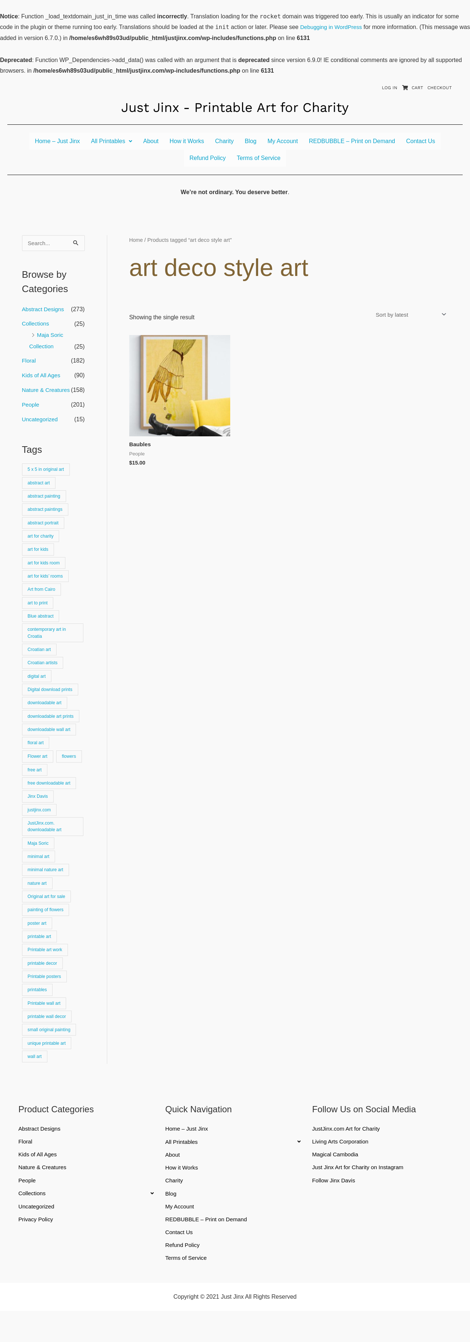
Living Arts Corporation (342, 1170)
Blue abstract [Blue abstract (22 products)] (41, 625)
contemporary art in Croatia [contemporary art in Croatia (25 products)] (48, 642)
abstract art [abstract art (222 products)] (39, 485)
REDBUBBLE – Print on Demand (352, 141)
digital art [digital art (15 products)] (37, 687)
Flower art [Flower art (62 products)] (38, 771)
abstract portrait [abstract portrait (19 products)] (44, 527)
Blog (250, 141)
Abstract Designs (44, 309)
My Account (282, 141)
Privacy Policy (36, 1249)
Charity (224, 141)
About (151, 141)
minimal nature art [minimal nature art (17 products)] (46, 889)
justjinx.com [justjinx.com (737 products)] (40, 826)
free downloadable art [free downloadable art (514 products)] (50, 799)
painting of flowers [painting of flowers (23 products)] (47, 931)
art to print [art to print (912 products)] (38, 611)
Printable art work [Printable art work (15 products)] (46, 973)
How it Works (187, 141)
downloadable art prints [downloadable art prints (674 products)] (52, 729)
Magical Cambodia (336, 1183)
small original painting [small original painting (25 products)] (50, 1056)
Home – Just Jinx (57, 141)
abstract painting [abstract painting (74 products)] (45, 499)
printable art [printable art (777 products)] (40, 959)
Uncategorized (41, 421)
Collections (36, 324)
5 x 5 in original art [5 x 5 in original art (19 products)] (47, 471)
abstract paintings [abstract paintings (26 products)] (46, 513)
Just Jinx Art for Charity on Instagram (360, 1196)
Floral (29, 362)
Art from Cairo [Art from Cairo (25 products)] (42, 597)
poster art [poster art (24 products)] (38, 945)
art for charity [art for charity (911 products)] (41, 541)
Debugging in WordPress (332, 27)
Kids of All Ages (42, 377)
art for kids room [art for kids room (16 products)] (45, 569)
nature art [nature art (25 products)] (38, 903)
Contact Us (420, 141)
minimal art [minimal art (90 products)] (39, 876)
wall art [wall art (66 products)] (35, 1084)
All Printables (111, 141)
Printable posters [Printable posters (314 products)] (45, 1001)
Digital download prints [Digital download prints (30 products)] (51, 701)
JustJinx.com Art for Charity (348, 1157)
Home (136, 240)
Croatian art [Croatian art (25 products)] (40, 659)
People (31, 406)
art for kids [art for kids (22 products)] (39, 555)
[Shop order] (407, 315)
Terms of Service (259, 158)
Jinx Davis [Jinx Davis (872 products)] (38, 813)
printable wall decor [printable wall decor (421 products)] (48, 1042)
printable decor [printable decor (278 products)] (43, 987)
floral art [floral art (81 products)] (36, 757)
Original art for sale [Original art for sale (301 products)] (48, 917)
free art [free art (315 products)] (65, 785)
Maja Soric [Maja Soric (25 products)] (39, 862)
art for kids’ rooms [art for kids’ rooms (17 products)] (46, 583)
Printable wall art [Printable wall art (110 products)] (45, 1029)
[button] (112, 141)
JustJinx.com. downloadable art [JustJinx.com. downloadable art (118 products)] (46, 844)
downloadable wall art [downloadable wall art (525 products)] (50, 743)
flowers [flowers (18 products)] (35, 785)
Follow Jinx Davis (335, 1210)
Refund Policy (207, 158)
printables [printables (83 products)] (38, 1015)
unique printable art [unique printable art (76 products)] (48, 1070)
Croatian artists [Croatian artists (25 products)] (43, 673)
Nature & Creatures (47, 392)
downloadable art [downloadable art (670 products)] (46, 715)
